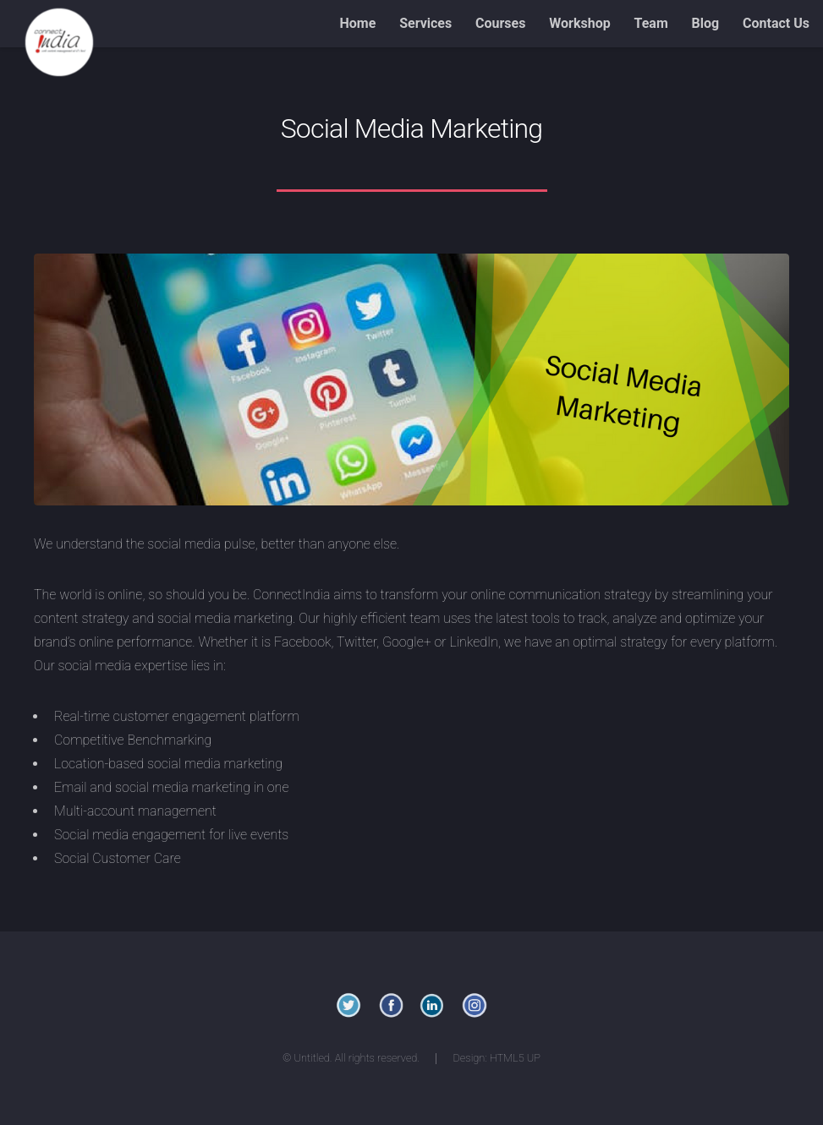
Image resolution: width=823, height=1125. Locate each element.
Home (358, 23)
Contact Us (776, 23)
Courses (500, 23)
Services (425, 23)
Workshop (579, 23)
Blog (706, 23)
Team (651, 23)
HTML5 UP (515, 1057)
